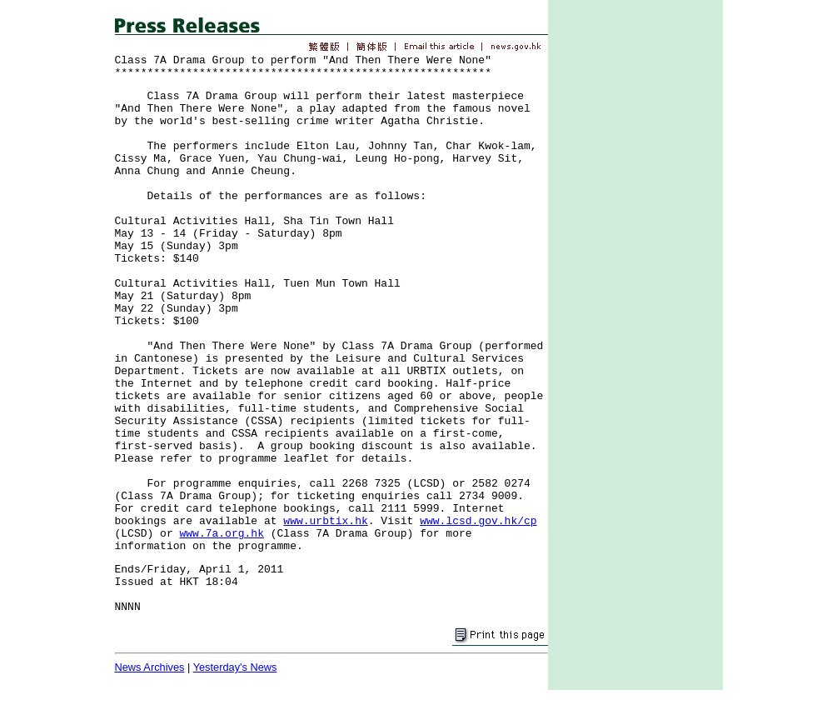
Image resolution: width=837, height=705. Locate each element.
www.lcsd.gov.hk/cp (478, 521)
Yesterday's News (235, 667)
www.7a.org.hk (222, 534)
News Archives (150, 667)
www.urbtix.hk (325, 521)
